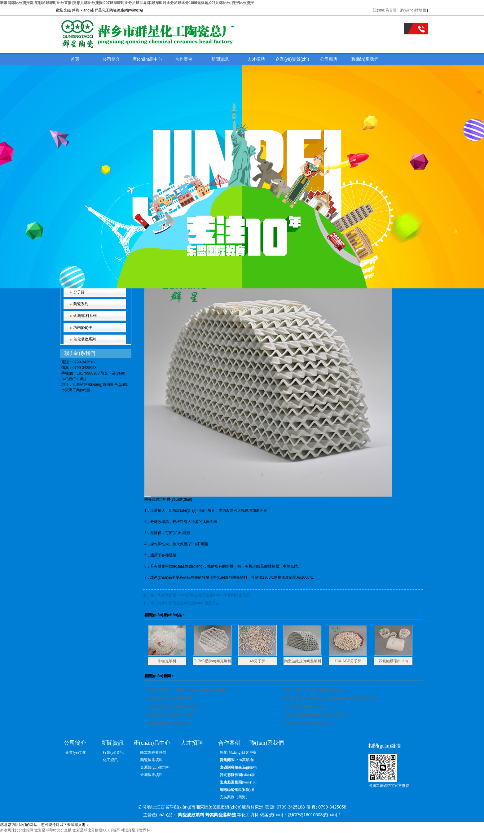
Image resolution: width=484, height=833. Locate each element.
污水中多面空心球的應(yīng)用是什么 (314, 690)
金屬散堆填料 (151, 775)
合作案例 (183, 59)
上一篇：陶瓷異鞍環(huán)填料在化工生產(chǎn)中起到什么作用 (196, 595)
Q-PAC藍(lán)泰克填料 (212, 661)
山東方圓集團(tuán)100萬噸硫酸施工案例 (238, 783)
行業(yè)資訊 (113, 752)
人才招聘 (256, 59)
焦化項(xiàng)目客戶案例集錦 (238, 753)
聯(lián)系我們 (364, 59)
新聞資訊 (220, 59)
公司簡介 (111, 59)
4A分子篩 (258, 661)
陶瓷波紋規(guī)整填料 (303, 661)
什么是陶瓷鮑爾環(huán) (304, 706)
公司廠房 (328, 59)
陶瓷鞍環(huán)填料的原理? (170, 715)
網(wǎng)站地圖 (413, 10)
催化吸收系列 (84, 339)
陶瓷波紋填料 (191, 814)
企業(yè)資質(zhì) (292, 59)
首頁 (75, 59)
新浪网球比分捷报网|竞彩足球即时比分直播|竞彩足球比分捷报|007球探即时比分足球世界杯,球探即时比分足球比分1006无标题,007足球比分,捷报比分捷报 (127, 3)
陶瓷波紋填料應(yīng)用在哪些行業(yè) (316, 715)
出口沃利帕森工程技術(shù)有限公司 (238, 768)
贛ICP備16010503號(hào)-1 (314, 814)
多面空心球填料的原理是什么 (308, 723)
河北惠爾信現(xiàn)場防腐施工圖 (237, 775)
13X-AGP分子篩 (348, 661)
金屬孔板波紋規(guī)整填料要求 (173, 706)
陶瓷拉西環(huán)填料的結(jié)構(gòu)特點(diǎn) (187, 690)
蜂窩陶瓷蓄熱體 (153, 752)
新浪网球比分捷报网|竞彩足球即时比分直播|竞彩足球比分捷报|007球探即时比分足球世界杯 (75, 830)
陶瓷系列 (80, 304)
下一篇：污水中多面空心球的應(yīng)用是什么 (181, 603)
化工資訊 (110, 760)
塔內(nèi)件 (82, 327)
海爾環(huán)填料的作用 (167, 723)
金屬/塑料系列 (85, 315)
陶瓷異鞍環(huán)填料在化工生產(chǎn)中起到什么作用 (330, 698)
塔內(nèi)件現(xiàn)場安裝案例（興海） (237, 790)
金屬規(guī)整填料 (155, 767)
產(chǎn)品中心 (147, 59)
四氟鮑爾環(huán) (393, 661)
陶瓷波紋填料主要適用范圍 (169, 698)
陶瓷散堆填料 (151, 760)
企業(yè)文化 (75, 752)
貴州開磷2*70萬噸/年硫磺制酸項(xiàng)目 (237, 761)
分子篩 (79, 292)
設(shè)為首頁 (384, 10)
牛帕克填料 (167, 661)
